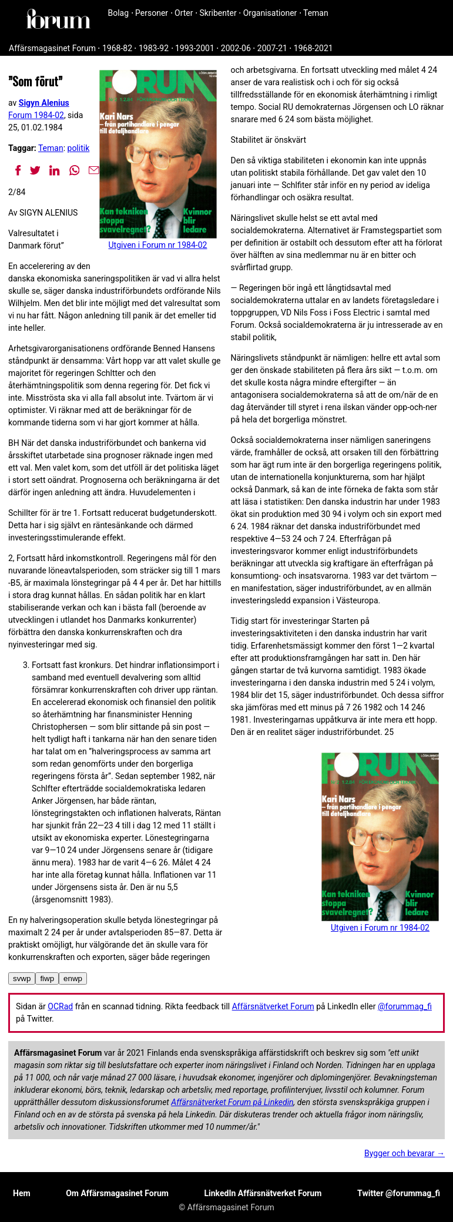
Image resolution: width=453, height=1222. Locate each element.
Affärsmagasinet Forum (52, 48)
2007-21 (272, 48)
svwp (22, 978)
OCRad (60, 1006)
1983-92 (154, 48)
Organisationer (270, 13)
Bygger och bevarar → (404, 1153)
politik (79, 148)
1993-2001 (194, 48)
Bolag (118, 13)
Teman (315, 13)
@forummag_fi (405, 1006)
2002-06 (236, 48)
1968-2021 (313, 48)
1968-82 (117, 48)
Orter (184, 13)
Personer (151, 13)
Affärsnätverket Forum (273, 1006)
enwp (72, 978)
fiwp (47, 978)
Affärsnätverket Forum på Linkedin (232, 1102)
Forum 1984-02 (36, 115)
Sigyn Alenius (44, 103)
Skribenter (217, 13)
